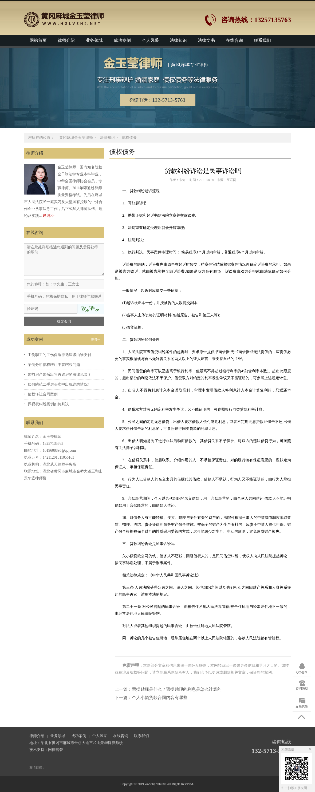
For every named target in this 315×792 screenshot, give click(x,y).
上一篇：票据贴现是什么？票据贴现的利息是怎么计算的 (168, 689)
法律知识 (178, 40)
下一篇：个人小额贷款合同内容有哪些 (151, 697)
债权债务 (129, 138)
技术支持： (38, 750)
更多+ (95, 339)
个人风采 (150, 40)
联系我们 (262, 40)
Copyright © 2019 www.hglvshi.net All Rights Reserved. (157, 784)
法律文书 (206, 40)
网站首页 (38, 40)
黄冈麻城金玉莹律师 (76, 138)
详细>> (48, 216)
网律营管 (55, 750)
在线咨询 (234, 40)
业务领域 (94, 40)
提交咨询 (64, 321)
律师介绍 (66, 40)
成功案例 (122, 40)
